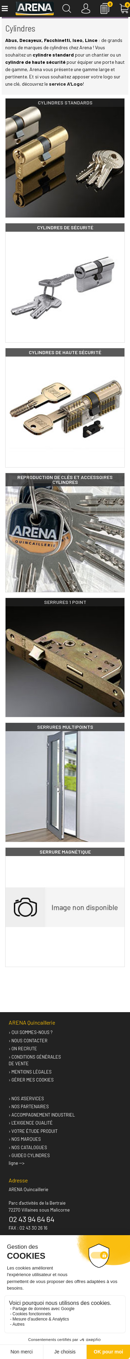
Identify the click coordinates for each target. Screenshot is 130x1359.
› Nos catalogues (28, 1147)
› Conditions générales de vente (35, 1060)
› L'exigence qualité (31, 1123)
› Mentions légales (30, 1072)
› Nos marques (25, 1139)
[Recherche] (67, 8)
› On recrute (23, 1048)
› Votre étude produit (33, 1131)
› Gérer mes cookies (31, 1080)
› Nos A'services (26, 1098)
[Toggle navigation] (4, 8)
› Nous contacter (28, 1040)
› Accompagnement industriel (42, 1115)
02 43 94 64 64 (31, 1218)
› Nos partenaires (29, 1106)
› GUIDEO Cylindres (29, 1155)
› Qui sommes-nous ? (31, 1032)
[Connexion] (86, 8)
